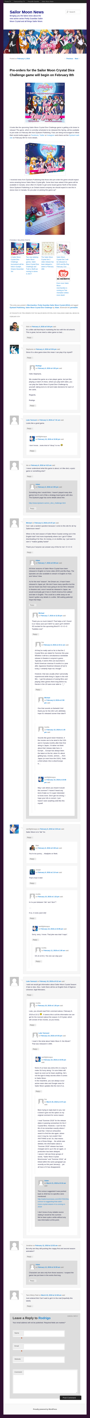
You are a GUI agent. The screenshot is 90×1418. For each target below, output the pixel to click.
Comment (18, 1372)
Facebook (35, 135)
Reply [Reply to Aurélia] (32, 918)
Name (18, 1334)
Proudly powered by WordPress (45, 1409)
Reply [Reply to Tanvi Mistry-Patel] (29, 1306)
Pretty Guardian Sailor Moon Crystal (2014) (54, 305)
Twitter (41, 135)
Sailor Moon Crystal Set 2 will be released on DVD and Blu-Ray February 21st (63, 262)
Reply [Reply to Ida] (29, 476)
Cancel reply (72, 1316)
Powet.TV (8, 1)
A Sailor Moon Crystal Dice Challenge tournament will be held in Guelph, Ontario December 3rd (17, 264)
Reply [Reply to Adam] (32, 508)
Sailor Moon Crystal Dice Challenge (39, 308)
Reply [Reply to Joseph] (32, 883)
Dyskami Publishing (17, 308)
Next (77, 59)
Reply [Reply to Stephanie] (29, 358)
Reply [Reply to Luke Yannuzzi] (29, 428)
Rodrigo (39, 366)
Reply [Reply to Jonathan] (29, 1256)
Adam (57, 308)
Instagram (51, 135)
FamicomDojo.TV (19, 1)
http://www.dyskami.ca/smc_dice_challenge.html (47, 503)
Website (17, 1359)
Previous (68, 59)
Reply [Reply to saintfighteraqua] (32, 451)
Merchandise (32, 305)
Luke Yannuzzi (31, 420)
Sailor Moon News (47, 1)
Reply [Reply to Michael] (29, 552)
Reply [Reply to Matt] (29, 337)
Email (18, 1347)
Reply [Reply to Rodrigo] (32, 405)
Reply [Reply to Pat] (38, 689)
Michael (29, 523)
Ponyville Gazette (33, 1)
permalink (74, 308)
